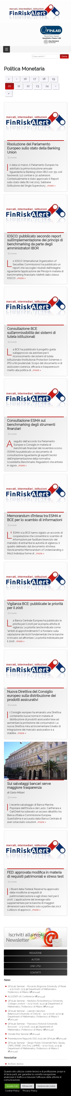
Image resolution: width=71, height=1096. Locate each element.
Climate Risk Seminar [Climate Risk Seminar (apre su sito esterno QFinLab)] (18, 1034)
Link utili (35, 966)
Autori (36, 959)
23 (37, 86)
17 (34, 78)
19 (53, 78)
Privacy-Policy (30, 1090)
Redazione (35, 953)
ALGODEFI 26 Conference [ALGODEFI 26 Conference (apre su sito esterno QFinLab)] (21, 996)
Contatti (35, 972)
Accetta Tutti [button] (12, 1086)
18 (44, 78)
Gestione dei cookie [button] (46, 1086)
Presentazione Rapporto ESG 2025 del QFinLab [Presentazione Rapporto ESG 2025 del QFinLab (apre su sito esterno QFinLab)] (31, 1038)
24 (47, 86)
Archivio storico (15, 1064)
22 (28, 86)
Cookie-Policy (12, 1090)
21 (19, 86)
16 (25, 78)
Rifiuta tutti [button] (27, 1086)
